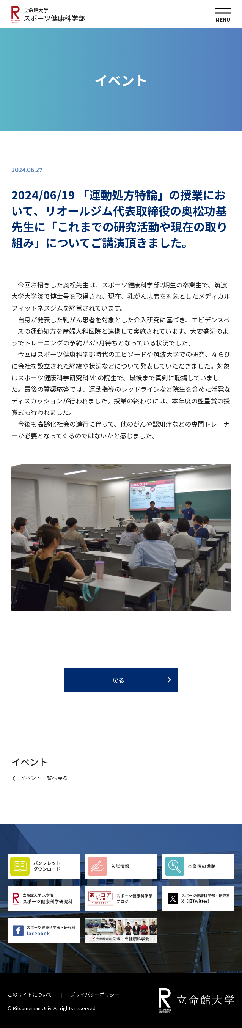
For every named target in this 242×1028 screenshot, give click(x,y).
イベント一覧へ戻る (44, 778)
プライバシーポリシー (94, 994)
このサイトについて (30, 994)
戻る (118, 679)
